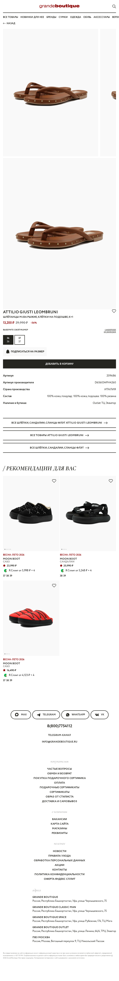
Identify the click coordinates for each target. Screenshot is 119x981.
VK (99, 715)
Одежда (75, 17)
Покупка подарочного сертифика (59, 778)
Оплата (59, 783)
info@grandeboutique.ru (59, 742)
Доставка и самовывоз (59, 801)
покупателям (59, 761)
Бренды (51, 17)
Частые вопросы (59, 769)
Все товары (10, 17)
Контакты (59, 870)
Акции (59, 865)
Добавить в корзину (59, 363)
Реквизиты (60, 833)
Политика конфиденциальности (59, 874)
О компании (59, 811)
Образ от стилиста (60, 797)
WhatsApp (75, 715)
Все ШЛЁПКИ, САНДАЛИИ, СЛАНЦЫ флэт (59, 448)
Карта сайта (60, 824)
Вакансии (59, 819)
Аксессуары (102, 17)
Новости (59, 851)
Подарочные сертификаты (59, 787)
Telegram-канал (59, 735)
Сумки (63, 17)
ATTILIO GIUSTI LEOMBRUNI (30, 312)
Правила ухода (59, 856)
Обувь (87, 17)
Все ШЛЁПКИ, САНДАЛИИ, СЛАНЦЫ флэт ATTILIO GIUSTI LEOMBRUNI (59, 423)
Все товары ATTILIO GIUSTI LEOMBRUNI (59, 435)
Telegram (46, 715)
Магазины (59, 828)
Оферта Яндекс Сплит (59, 879)
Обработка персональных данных (59, 860)
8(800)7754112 (59, 726)
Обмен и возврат (59, 774)
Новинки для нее (32, 17)
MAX (21, 715)
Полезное (59, 843)
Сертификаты (60, 792)
